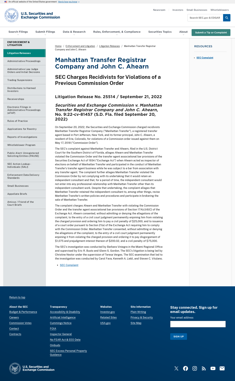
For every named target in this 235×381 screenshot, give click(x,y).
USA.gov (105, 323)
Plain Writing (138, 311)
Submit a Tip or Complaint (211, 32)
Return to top (17, 297)
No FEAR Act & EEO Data (65, 339)
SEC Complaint (69, 265)
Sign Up (178, 336)
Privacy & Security (142, 317)
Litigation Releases (109, 46)
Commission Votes (20, 323)
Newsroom (159, 10)
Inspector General (61, 334)
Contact (14, 328)
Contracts (15, 334)
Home (58, 46)
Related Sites (108, 317)
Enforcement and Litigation (80, 46)
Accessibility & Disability (65, 311)
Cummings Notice (60, 323)
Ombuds (55, 345)
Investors (177, 10)
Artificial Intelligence (63, 317)
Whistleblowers (220, 10)
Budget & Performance (23, 311)
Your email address (181, 317)
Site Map (136, 323)
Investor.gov (107, 311)
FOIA (53, 328)
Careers (14, 317)
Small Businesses (197, 10)
